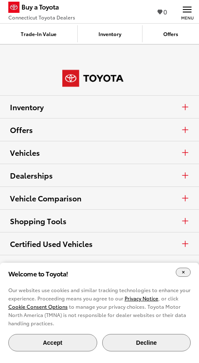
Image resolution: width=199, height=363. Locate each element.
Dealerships (99, 175)
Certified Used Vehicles (99, 243)
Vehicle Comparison (99, 198)
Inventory (99, 107)
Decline (146, 342)
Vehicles (99, 152)
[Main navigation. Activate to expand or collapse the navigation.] (187, 11)
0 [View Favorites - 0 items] (162, 11)
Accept (52, 342)
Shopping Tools (99, 220)
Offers (99, 129)
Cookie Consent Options (38, 306)
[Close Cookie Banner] (183, 272)
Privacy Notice (141, 298)
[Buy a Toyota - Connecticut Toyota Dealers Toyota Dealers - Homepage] (41, 8)
